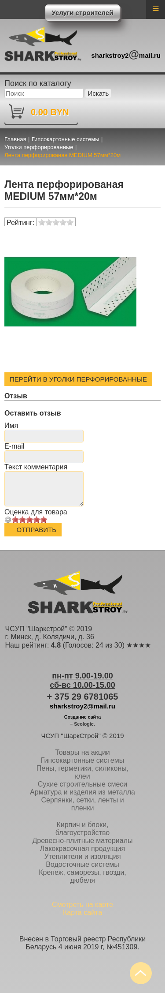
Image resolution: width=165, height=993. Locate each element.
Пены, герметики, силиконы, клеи (82, 772)
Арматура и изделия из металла (82, 792)
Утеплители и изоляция (82, 856)
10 (43, 519)
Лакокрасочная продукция (82, 848)
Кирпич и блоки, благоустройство (82, 828)
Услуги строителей (83, 12)
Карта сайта (82, 912)
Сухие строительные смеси (83, 784)
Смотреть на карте (82, 904)
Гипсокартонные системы (82, 760)
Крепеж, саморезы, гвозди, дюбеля (82, 876)
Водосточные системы (82, 864)
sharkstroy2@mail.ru (82, 706)
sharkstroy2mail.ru (126, 54)
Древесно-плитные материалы (82, 840)
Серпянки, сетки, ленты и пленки (82, 804)
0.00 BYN (50, 112)
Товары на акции (82, 752)
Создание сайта (82, 716)
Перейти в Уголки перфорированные (78, 379)
